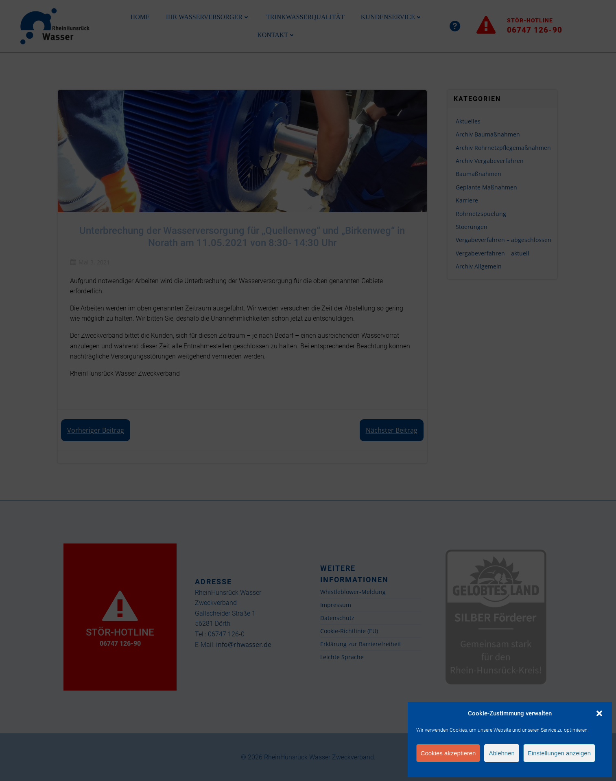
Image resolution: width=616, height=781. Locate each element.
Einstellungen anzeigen (559, 753)
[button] (599, 713)
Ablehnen (501, 753)
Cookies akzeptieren (448, 753)
